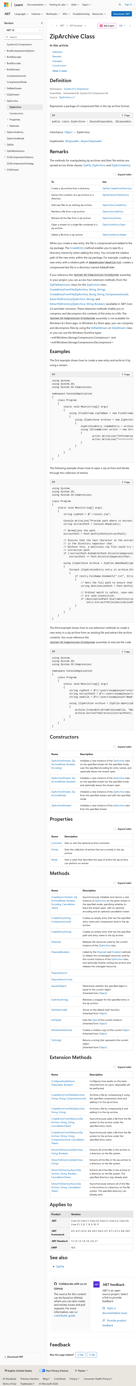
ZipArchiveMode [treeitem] (15, 138)
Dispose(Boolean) (60, 952)
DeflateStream (99, 328)
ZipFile (87, 165)
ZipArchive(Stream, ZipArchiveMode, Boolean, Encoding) (63, 764)
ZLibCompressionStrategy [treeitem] (20, 163)
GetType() (56, 1019)
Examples (57, 61)
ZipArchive (98, 165)
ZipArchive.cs (66, 97)
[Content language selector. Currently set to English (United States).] (18, 1370)
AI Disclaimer (9, 1378)
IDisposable (72, 141)
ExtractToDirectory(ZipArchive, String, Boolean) (77, 304)
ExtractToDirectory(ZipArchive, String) (72, 299)
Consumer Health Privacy (97, 1378)
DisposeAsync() (59, 972)
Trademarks (26, 1383)
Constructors (59, 65)
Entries (54, 849)
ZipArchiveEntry (121, 165)
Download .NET (121, 13)
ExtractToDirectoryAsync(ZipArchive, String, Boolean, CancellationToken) (66, 1173)
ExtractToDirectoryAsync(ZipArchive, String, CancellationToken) (66, 1187)
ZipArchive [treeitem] (15, 107)
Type (94, 1019)
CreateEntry (77, 248)
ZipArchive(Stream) (61, 805)
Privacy (73, 1378)
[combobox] (23, 30)
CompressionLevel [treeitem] (16, 75)
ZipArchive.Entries (111, 218)
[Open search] (119, 5)
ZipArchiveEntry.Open (113, 224)
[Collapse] (42, 23)
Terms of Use (9, 1383)
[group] (91, 420)
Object (68, 132)
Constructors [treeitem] (16, 113)
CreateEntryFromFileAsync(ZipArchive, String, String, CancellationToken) (67, 1122)
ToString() (56, 1040)
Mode (54, 859)
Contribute (60, 1378)
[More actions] (130, 25)
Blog (45, 1378)
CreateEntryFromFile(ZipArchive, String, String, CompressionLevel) (89, 294)
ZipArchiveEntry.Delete (114, 234)
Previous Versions (30, 1378)
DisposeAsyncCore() (61, 979)
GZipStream (119, 328)
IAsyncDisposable (91, 141)
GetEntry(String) (59, 999)
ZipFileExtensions (60, 284)
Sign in (128, 4)
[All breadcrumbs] (53, 25)
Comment (56, 843)
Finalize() (116, 952)
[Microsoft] (6, 4)
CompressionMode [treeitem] (17, 82)
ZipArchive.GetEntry (112, 211)
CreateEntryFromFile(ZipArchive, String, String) (77, 289)
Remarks (57, 56)
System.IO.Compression (76, 88)
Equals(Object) (58, 985)
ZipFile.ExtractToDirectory (115, 194)
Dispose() (56, 941)
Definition (58, 52)
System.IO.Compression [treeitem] (19, 44)
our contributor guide (66, 1313)
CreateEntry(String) (61, 931)
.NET (62, 25)
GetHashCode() (59, 1009)
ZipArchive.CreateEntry (114, 205)
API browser (76, 25)
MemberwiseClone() (61, 1030)
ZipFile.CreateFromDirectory (117, 188)
